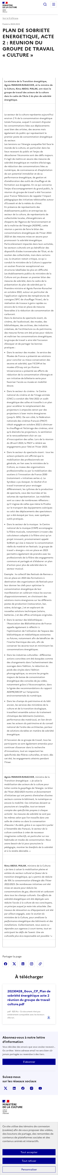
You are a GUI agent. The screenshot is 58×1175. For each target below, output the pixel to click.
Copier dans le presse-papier (40, 964)
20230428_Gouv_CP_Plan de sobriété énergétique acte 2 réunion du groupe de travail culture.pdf (29, 997)
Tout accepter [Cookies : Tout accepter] (29, 1152)
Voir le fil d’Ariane (10, 18)
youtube (40, 1088)
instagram (31, 1088)
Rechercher (45, 4)
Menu (54, 4)
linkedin (14, 1088)
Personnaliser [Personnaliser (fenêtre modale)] (29, 1169)
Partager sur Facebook (5, 964)
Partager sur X (14, 964)
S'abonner (29, 1062)
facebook (23, 1088)
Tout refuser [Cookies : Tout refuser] (29, 1161)
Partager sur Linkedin (23, 964)
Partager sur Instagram (31, 964)
